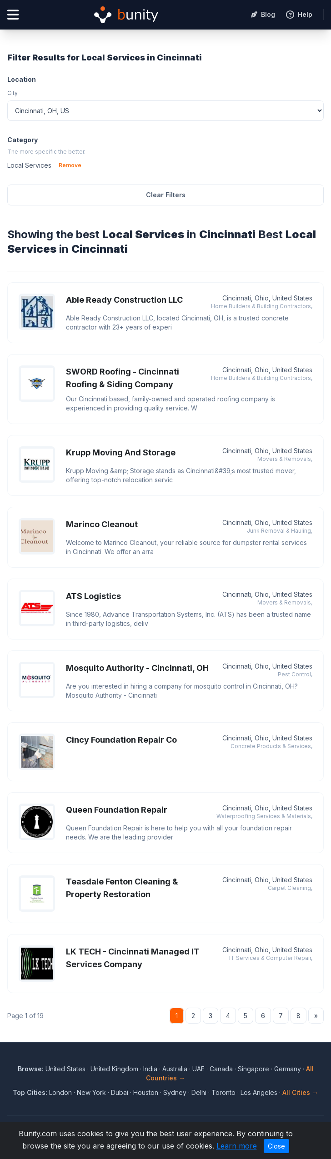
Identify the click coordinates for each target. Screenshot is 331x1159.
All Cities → (300, 1092)
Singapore (253, 1069)
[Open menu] (13, 15)
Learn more (236, 1145)
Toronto (223, 1092)
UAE (198, 1069)
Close (276, 1146)
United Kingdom (114, 1069)
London (60, 1092)
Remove (70, 165)
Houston (145, 1092)
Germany (287, 1069)
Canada (221, 1069)
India (150, 1069)
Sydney (174, 1092)
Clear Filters (166, 195)
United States (65, 1069)
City (12, 93)
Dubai (119, 1092)
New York (91, 1092)
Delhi (198, 1092)
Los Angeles (259, 1092)
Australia (174, 1069)
